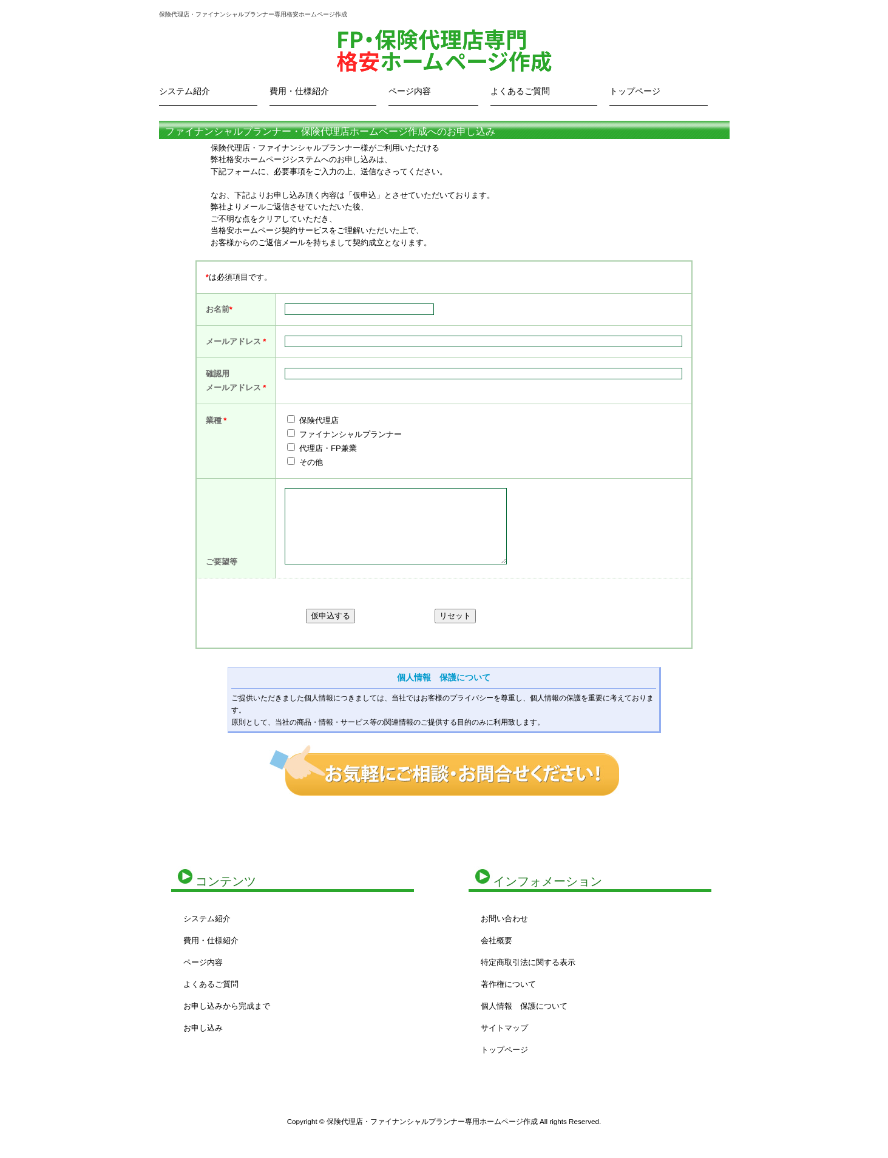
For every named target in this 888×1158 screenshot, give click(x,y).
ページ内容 (409, 91)
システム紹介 (184, 91)
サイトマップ (504, 1027)
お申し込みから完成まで (226, 1006)
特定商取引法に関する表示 (528, 962)
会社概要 (496, 940)
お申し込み (203, 1027)
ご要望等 (221, 561)
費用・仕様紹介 (299, 91)
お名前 (217, 309)
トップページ (634, 91)
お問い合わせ (504, 918)
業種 (216, 420)
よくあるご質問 (520, 91)
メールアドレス (233, 341)
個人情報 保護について (443, 677)
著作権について (508, 984)
